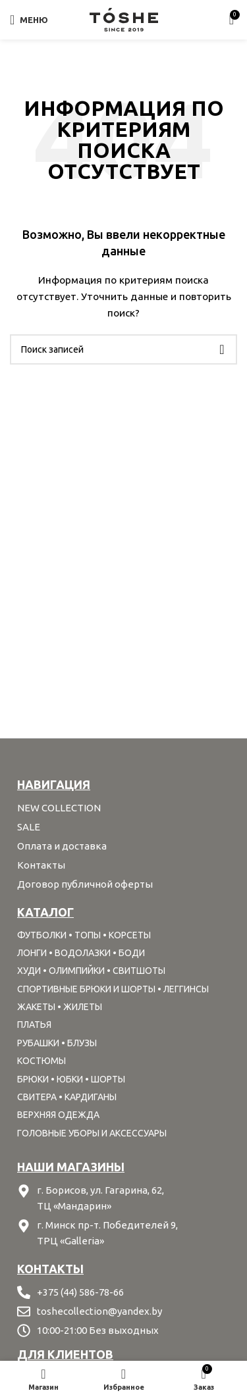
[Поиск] (123, 349)
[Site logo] (124, 19)
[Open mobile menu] (29, 20)
